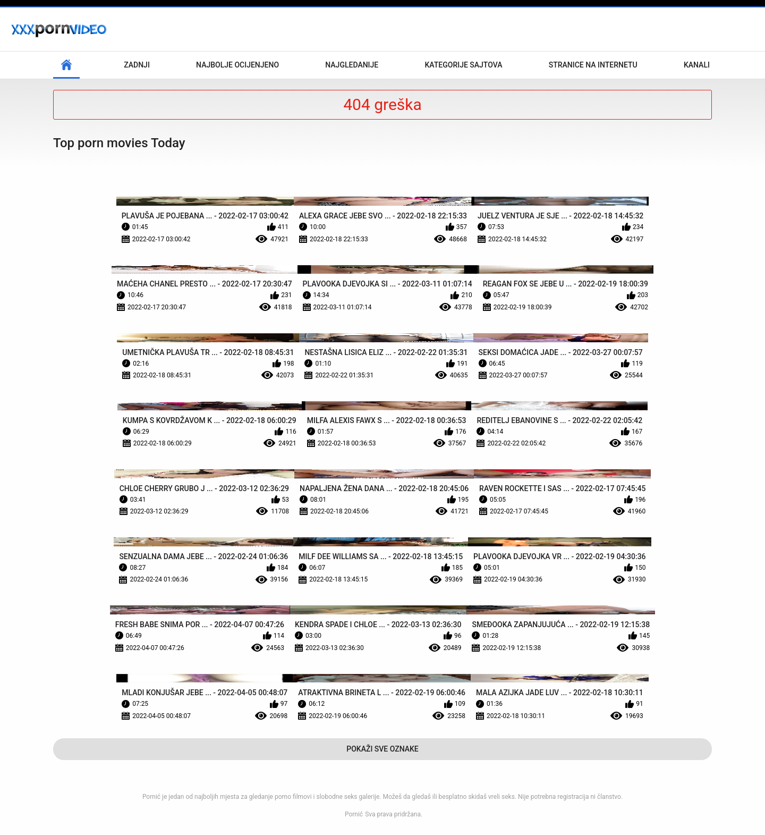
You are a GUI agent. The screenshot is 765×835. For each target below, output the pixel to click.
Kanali (697, 65)
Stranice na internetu (593, 65)
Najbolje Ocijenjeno (237, 65)
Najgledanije (351, 65)
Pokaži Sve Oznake (382, 749)
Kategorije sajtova (463, 65)
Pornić (354, 814)
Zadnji (137, 65)
